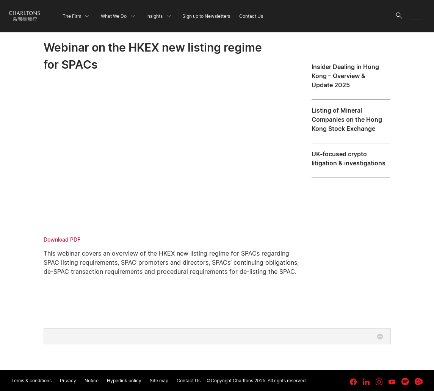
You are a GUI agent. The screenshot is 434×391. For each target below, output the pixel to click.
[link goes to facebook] (353, 381)
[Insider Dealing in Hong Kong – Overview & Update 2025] (351, 77)
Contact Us (189, 380)
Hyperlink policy (124, 380)
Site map (159, 380)
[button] (416, 16)
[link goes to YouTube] (392, 381)
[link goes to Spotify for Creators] (405, 381)
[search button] (399, 16)
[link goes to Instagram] (379, 381)
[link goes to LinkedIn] (366, 380)
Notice (92, 380)
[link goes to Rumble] (419, 381)
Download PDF (62, 239)
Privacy (68, 380)
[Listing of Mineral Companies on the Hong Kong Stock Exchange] (351, 121)
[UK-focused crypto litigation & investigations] (351, 160)
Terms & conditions (31, 380)
